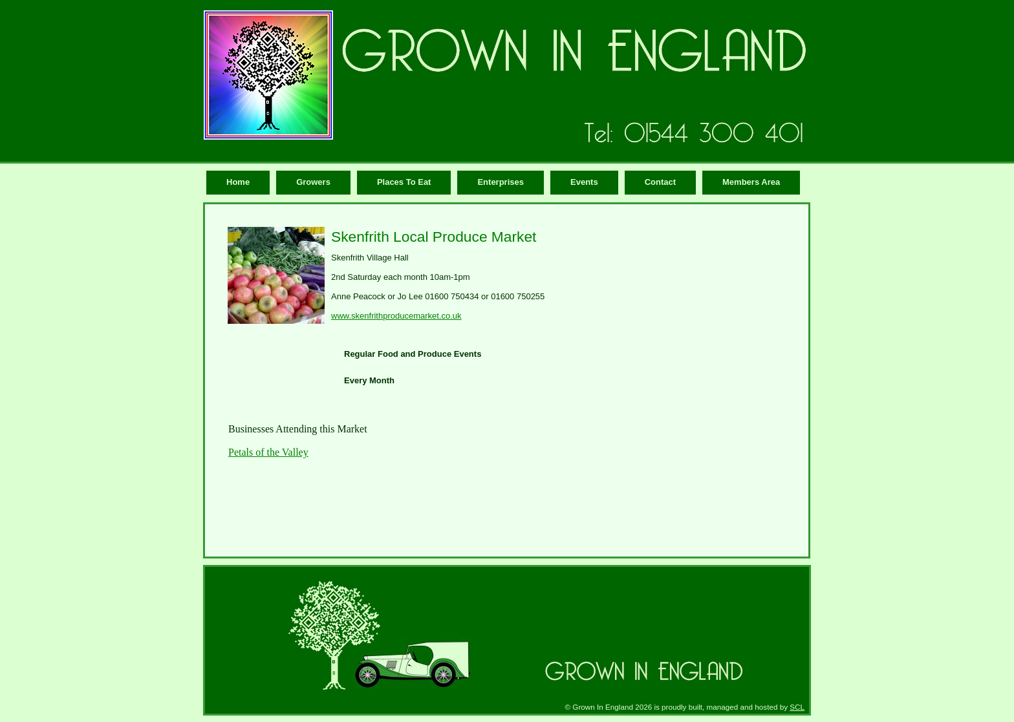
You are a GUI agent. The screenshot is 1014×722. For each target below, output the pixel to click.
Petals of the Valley (268, 452)
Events (584, 182)
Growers (313, 182)
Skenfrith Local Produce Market (433, 236)
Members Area (751, 182)
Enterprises (500, 182)
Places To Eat (404, 182)
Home (238, 182)
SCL (797, 707)
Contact (660, 182)
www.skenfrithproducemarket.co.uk (396, 316)
